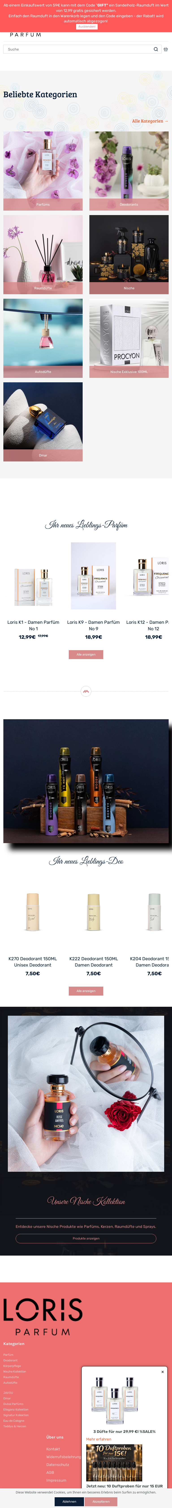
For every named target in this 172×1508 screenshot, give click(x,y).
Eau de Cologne (13, 1420)
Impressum (56, 1480)
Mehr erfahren (98, 1439)
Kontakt (53, 1449)
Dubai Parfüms (13, 1404)
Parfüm (8, 1354)
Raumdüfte (11, 1377)
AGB (50, 1472)
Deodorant (10, 1360)
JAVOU (8, 1392)
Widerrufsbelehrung (63, 1457)
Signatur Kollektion (16, 1415)
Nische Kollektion (14, 1371)
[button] (86, 1238)
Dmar (7, 1398)
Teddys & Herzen (14, 1426)
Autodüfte (10, 1382)
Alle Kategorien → (150, 121)
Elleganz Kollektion (15, 1409)
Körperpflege (12, 1366)
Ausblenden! (86, 26)
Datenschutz (57, 1464)
